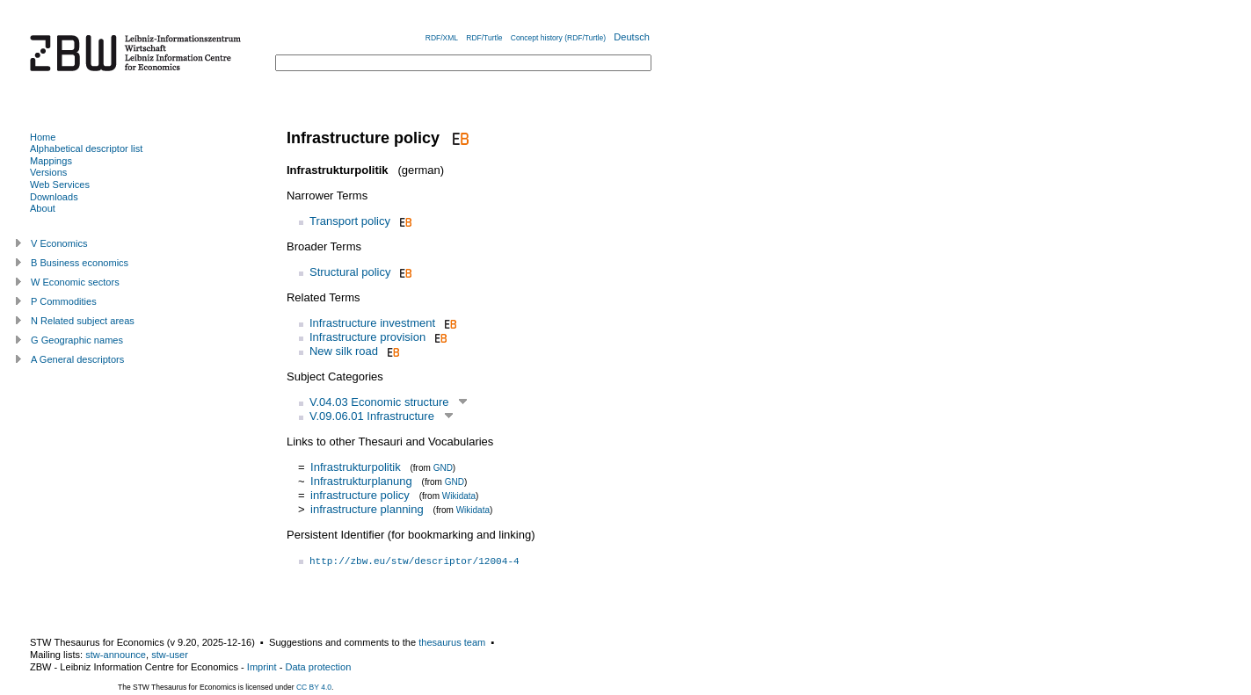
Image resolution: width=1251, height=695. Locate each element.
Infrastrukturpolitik (355, 467)
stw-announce (115, 654)
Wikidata (459, 496)
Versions (48, 172)
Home (42, 137)
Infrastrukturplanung (361, 481)
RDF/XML (441, 37)
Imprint (262, 667)
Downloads (54, 197)
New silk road (343, 351)
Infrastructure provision (367, 337)
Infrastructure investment (372, 322)
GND (443, 468)
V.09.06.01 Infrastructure (371, 416)
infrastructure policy (360, 495)
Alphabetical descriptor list (86, 148)
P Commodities (64, 301)
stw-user (169, 654)
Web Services (60, 184)
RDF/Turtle (484, 37)
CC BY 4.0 (313, 687)
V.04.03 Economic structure (379, 402)
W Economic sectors (75, 282)
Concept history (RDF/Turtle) (558, 37)
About (42, 208)
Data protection (318, 667)
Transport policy (349, 221)
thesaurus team (451, 642)
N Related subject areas (83, 320)
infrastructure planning (367, 509)
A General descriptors (77, 359)
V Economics (59, 243)
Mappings (51, 161)
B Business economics (79, 262)
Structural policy (349, 272)
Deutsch (632, 37)
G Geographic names (77, 340)
